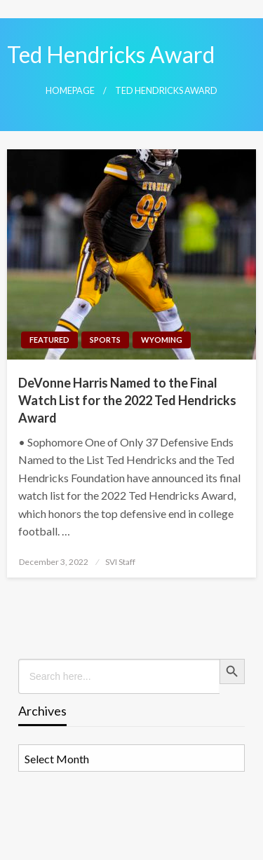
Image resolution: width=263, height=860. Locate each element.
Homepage (70, 91)
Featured (49, 339)
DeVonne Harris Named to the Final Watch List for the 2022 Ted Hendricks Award (127, 400)
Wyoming (161, 339)
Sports (105, 339)
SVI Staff (120, 562)
